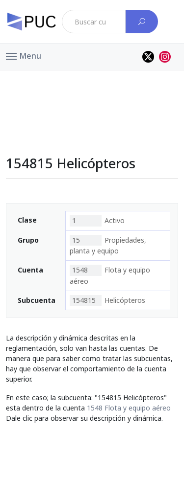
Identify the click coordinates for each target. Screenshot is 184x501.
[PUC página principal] (31, 21)
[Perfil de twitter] (148, 57)
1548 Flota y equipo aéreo (129, 407)
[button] (23, 55)
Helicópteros (107, 300)
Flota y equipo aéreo (110, 275)
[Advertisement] (92, 92)
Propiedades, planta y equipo (108, 245)
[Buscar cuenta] (142, 21)
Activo (97, 220)
